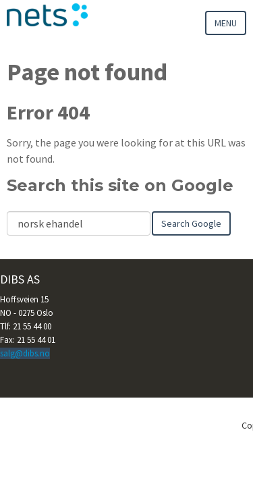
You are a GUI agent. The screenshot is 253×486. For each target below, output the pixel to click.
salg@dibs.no (25, 353)
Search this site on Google (120, 185)
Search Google (191, 223)
